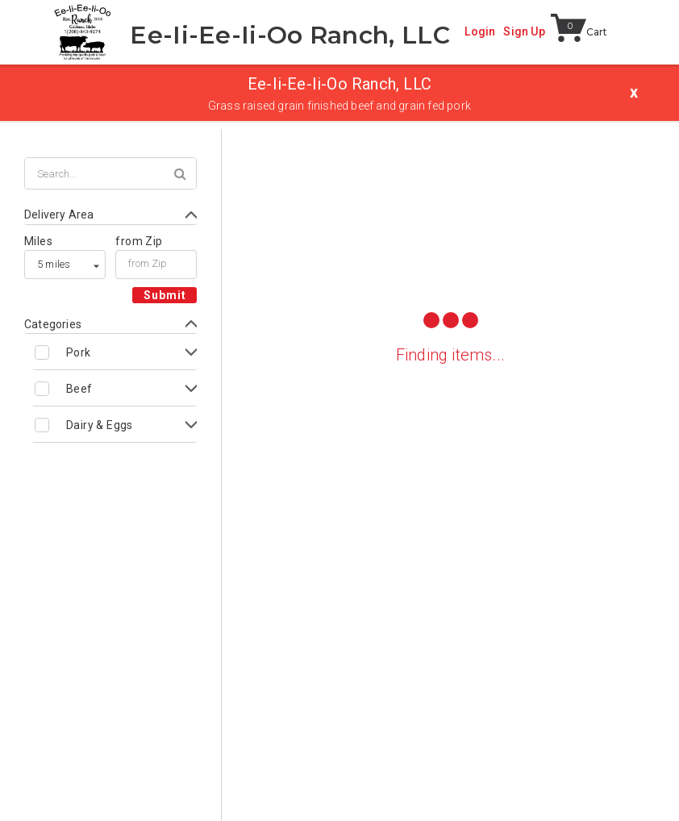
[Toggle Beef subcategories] (114, 388)
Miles (38, 241)
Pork (78, 352)
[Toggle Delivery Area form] (110, 215)
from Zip (138, 241)
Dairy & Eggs (99, 425)
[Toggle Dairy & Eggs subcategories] (114, 424)
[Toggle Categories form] (110, 324)
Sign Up (523, 31)
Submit (165, 295)
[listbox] (65, 264)
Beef (79, 388)
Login (479, 31)
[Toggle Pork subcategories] (114, 352)
